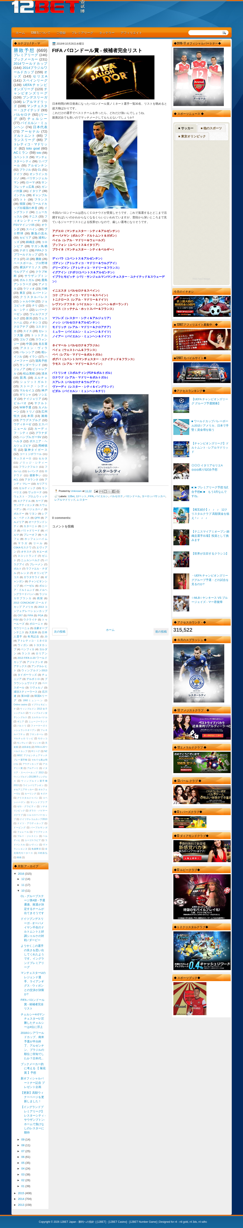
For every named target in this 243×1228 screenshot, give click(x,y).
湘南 (44, 416)
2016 (21, 873)
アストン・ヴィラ (33, 348)
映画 (19, 857)
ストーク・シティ (33, 386)
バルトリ (22, 725)
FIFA (91, 496)
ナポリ (24, 250)
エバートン (39, 292)
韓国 (23, 203)
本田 (30, 416)
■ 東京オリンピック (192, 136)
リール (38, 543)
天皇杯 (33, 632)
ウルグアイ (21, 271)
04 (23, 1168)
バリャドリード (30, 530)
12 (23, 879)
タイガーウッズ (27, 674)
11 (23, 885)
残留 (40, 598)
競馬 (23, 377)
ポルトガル (27, 280)
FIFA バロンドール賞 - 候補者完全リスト (33, 1004)
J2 (27, 259)
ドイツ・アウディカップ (30, 823)
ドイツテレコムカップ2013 (33, 819)
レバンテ (33, 471)
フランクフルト (28, 466)
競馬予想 (41, 360)
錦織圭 (30, 242)
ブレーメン (36, 564)
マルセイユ (27, 390)
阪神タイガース (35, 449)
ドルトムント (24, 135)
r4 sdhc (202, 1221)
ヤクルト (40, 403)
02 (23, 1180)
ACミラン (21, 152)
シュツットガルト (33, 381)
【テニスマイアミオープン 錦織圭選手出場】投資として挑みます (210, 536)
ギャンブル (39, 195)
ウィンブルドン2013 (34, 670)
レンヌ (25, 573)
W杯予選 (26, 407)
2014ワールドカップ (30, 63)
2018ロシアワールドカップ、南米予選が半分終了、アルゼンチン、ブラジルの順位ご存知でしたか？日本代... (32, 1045)
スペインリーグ (35, 80)
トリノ (30, 411)
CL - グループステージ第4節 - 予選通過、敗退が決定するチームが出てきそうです (34, 904)
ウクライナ (30, 619)
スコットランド (27, 556)
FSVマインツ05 (24, 224)
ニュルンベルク (30, 560)
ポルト (18, 568)
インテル (20, 195)
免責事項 (36, 849)
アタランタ (31, 479)
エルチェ (40, 377)
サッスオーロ (23, 458)
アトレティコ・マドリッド (30, 144)
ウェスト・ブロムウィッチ (30, 496)
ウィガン (23, 645)
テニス (33, 216)
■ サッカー (185, 128)
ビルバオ (20, 403)
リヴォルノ (36, 687)
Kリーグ (36, 751)
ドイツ (18, 174)
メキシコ (35, 322)
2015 (21, 1193)
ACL (16, 479)
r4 (176, 1221)
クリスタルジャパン (27, 798)
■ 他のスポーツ (211, 128)
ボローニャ (36, 623)
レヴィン (34, 844)
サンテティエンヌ (24, 505)
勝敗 (38, 259)
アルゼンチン (37, 165)
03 (23, 1174)
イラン (33, 356)
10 (23, 890)
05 (23, 1162)
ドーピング (20, 827)
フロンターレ (37, 734)
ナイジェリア (32, 398)
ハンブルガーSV (30, 437)
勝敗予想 (24, 50)
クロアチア (21, 326)
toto (39, 152)
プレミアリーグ (82, 32)
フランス (40, 199)
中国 (29, 343)
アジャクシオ (35, 662)
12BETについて (40, 32)
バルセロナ (116, 496)
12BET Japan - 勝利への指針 (77, 1221)
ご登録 (61, 32)
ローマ (30, 182)
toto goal (33, 148)
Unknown (76, 490)
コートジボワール (31, 454)
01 (23, 1186)
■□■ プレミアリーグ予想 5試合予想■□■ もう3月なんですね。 (209, 492)
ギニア (20, 721)
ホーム (20, 32)
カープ (39, 501)
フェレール (23, 832)
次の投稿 (59, 631)
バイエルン (101, 496)
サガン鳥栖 (39, 246)
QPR (37, 517)
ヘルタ (18, 441)
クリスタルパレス (33, 297)
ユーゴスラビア (33, 840)
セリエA (40, 76)
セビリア (26, 237)
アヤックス (20, 666)
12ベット (81, 496)
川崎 (44, 288)
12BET (101, 1221)
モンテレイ (22, 743)
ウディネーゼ (23, 424)
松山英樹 (29, 373)
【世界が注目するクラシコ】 (210, 553)
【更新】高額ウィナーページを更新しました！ (32, 1097)
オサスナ (26, 551)
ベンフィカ (28, 649)
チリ (35, 305)
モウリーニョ (22, 628)
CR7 (20, 615)
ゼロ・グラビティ (26, 806)
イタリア (35, 191)
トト (23, 199)
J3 (46, 636)
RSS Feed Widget (201, 279)
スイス (27, 331)
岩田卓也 (26, 747)
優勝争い (36, 475)
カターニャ (30, 526)
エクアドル (24, 501)
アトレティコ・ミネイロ (32, 640)
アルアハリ (33, 768)
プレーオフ (30, 534)
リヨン (33, 513)
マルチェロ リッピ (23, 738)
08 (23, 1145)
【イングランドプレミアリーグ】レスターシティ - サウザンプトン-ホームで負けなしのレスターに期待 (33, 1119)
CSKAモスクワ (23, 547)
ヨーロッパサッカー (153, 496)
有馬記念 (33, 636)
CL (39, 169)
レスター (82, 499)
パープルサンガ (38, 827)
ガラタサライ (32, 577)
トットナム (39, 335)
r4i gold (183, 1221)
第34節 (25, 696)
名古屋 (43, 343)
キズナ (44, 793)
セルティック (27, 488)
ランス (26, 653)
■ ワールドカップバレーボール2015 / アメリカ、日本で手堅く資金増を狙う (210, 425)
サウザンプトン (35, 275)
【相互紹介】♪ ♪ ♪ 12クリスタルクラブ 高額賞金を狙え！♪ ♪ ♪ (210, 514)
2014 (21, 1199)
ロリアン (41, 653)
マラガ (23, 543)
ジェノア (20, 369)
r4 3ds (193, 1221)
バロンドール (132, 496)
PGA (40, 615)
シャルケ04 (26, 301)
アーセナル (30, 131)
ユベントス (21, 157)
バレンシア (27, 352)
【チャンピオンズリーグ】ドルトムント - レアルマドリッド (210, 448)
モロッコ (42, 738)
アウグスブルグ (30, 420)
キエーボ (42, 551)
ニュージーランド (38, 721)
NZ (45, 751)
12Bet (71, 496)
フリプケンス (40, 832)
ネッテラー (107, 32)
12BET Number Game (143, 1221)
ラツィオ (29, 288)
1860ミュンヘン (33, 700)
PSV (16, 619)
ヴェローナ (35, 492)
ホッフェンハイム (35, 539)
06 (23, 1157)
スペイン (32, 229)
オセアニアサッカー (24, 789)
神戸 (44, 390)
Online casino (21, 704)
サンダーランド (30, 365)
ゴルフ (24, 339)
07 (23, 1151)
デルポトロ (33, 679)
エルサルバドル (39, 717)
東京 (23, 292)
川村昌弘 (42, 853)
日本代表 (40, 127)
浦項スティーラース (25, 691)
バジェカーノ (35, 509)
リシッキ (36, 743)
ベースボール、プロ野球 (30, 263)
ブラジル (25, 169)
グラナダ (41, 432)
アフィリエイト (131, 32)
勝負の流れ (39, 233)
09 (23, 1139)
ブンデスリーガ (35, 97)
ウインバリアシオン (33, 785)
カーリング (30, 793)
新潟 (29, 318)
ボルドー (19, 513)
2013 (21, 1204)
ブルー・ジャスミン (27, 836)
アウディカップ (30, 764)
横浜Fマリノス (30, 267)
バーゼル (29, 585)
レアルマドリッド (65, 499)
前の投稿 (161, 631)
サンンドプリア (38, 802)
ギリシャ (26, 394)
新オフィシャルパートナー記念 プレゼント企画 (33, 1083)
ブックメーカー (26, 59)
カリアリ (42, 483)
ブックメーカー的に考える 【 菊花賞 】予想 (33, 1068)
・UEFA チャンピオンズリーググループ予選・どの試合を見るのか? (210, 580)
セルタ (43, 458)
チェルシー (37, 118)
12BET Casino (117, 1221)
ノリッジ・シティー (33, 462)
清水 (44, 373)
